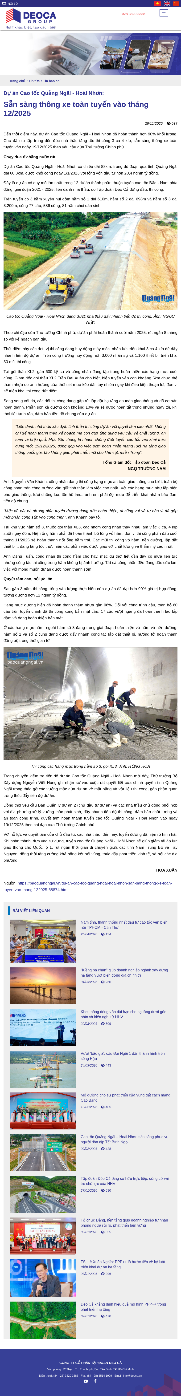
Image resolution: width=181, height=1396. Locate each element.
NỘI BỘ (10, 3)
